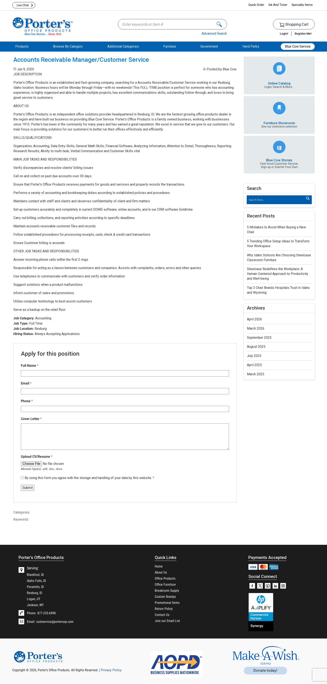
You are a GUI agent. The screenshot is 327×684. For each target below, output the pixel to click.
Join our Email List (167, 620)
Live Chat (23, 5)
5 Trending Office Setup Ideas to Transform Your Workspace (278, 243)
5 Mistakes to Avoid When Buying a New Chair (276, 229)
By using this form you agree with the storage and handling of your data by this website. (89, 478)
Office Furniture (165, 584)
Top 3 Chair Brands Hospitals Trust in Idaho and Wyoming (278, 290)
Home (159, 566)
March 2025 (255, 374)
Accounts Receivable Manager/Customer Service (81, 59)
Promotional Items (167, 602)
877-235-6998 (46, 613)
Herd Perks (251, 46)
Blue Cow (229, 69)
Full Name (29, 365)
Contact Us (162, 614)
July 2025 (254, 356)
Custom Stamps (165, 596)
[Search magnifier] (308, 198)
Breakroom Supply (167, 590)
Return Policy (164, 608)
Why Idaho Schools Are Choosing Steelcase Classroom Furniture (279, 257)
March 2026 (255, 328)
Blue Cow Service (298, 46)
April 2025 (254, 365)
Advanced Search (214, 33)
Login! (284, 33)
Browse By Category (68, 46)
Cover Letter (31, 418)
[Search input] (277, 199)
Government (209, 46)
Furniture (169, 46)
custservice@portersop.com (54, 621)
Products (22, 46)
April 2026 (254, 319)
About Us (161, 572)
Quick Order (256, 5)
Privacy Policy (111, 670)
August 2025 (256, 347)
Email (26, 383)
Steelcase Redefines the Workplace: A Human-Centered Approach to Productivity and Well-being (277, 274)
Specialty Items (302, 5)
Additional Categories (123, 46)
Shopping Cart (293, 24)
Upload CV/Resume (36, 456)
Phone (27, 401)
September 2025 (259, 338)
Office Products (165, 578)
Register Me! (303, 33)
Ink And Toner (277, 5)
